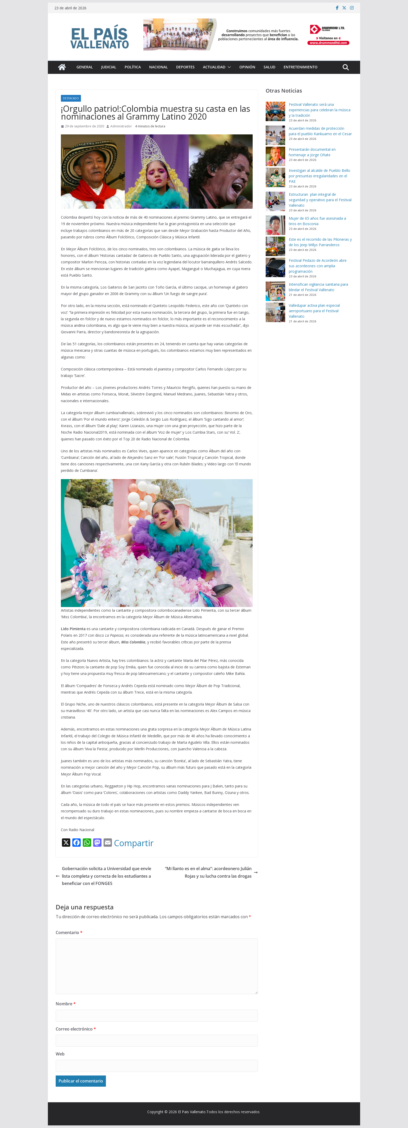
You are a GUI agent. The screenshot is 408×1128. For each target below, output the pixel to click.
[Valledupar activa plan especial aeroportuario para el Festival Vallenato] (275, 312)
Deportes (185, 66)
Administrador (121, 126)
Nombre (66, 1004)
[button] (228, 67)
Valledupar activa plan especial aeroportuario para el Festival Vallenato (314, 311)
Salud (269, 66)
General (84, 66)
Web (60, 1054)
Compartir (134, 843)
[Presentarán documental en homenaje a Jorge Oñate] (275, 156)
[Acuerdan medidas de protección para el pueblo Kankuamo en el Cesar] (275, 135)
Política (133, 66)
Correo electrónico (76, 1029)
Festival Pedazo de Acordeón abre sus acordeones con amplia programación (318, 266)
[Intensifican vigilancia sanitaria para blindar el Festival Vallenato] (275, 291)
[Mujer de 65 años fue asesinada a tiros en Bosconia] (275, 225)
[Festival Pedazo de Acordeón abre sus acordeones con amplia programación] (275, 267)
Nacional (158, 66)
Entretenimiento (300, 66)
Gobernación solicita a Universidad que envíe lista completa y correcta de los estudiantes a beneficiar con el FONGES (103, 876)
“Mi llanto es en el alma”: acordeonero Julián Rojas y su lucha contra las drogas (211, 872)
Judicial (108, 66)
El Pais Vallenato (192, 1111)
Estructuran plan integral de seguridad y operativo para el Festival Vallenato (320, 200)
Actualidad (214, 66)
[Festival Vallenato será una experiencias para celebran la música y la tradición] (275, 111)
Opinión (247, 66)
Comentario (69, 932)
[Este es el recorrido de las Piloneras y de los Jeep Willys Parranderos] (275, 246)
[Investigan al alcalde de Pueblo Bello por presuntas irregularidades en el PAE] (275, 177)
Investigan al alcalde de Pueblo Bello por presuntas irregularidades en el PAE (319, 176)
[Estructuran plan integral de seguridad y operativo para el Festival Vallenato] (275, 201)
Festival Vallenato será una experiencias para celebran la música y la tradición (319, 110)
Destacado (71, 98)
